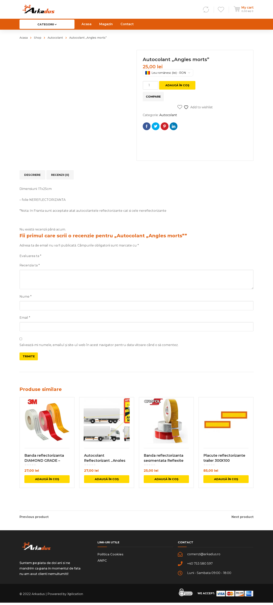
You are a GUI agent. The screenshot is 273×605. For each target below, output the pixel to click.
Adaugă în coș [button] (47, 487)
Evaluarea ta (30, 256)
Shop (37, 37)
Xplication (75, 596)
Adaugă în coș (177, 85)
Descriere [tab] (32, 175)
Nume (26, 296)
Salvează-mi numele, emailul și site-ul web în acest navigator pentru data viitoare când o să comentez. (99, 345)
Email (25, 317)
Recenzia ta (30, 265)
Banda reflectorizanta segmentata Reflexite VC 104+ (163, 469)
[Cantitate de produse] (150, 85)
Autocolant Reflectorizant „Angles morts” (104, 469)
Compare (153, 96)
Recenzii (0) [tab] (60, 175)
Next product (242, 517)
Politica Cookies (110, 557)
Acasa (24, 37)
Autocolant (55, 37)
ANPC (102, 563)
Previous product (34, 517)
